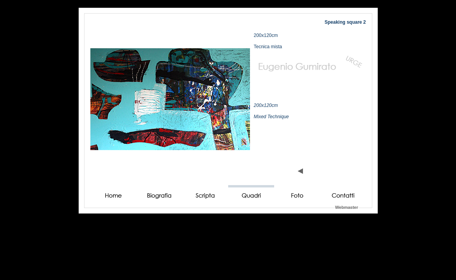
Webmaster (346, 207)
